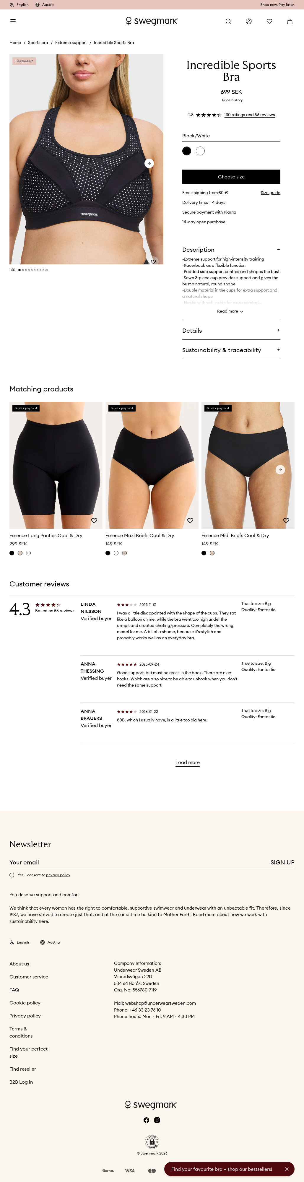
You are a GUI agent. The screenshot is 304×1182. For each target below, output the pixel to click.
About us (19, 964)
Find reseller (22, 1069)
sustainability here (28, 921)
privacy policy (58, 875)
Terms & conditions (20, 1032)
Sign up (283, 862)
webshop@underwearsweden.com (160, 1003)
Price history (232, 100)
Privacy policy (25, 1016)
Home (15, 42)
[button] (152, 1142)
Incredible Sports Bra (114, 42)
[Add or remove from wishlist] (153, 255)
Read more (231, 311)
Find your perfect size (28, 1052)
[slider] (86, 159)
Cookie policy (24, 1003)
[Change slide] (19, 270)
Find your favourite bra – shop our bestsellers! (221, 1169)
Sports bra (38, 42)
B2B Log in (21, 1082)
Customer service (28, 977)
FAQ (14, 990)
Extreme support (71, 42)
